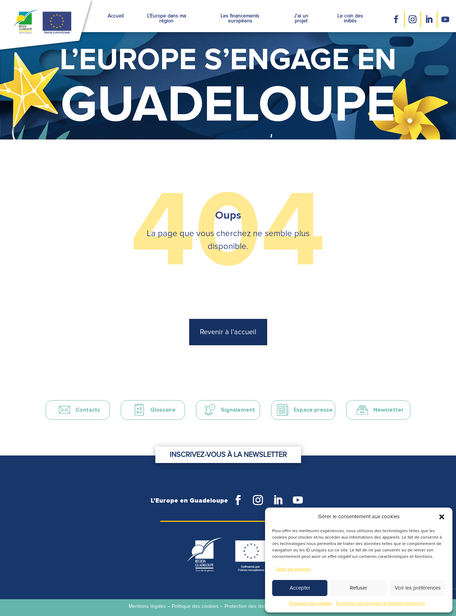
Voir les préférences (418, 588)
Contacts (88, 409)
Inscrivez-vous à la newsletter (228, 454)
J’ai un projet (301, 19)
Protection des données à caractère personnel (380, 603)
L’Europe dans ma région (166, 19)
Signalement (238, 409)
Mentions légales (147, 606)
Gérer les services (293, 569)
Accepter (300, 588)
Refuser (358, 588)
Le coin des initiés (350, 19)
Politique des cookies (195, 606)
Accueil (116, 16)
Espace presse (313, 409)
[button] (441, 516)
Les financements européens (240, 19)
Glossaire (163, 409)
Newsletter (388, 409)
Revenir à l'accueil (228, 332)
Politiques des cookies (310, 603)
